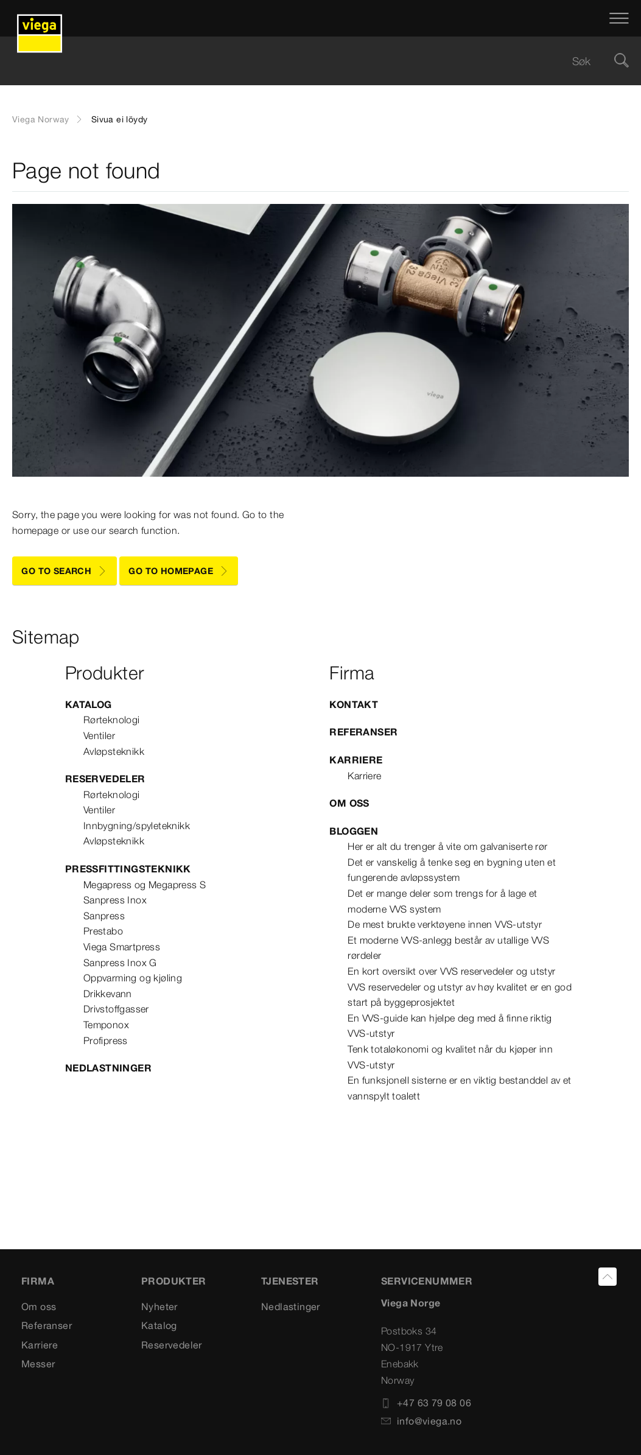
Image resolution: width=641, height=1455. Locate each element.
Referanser (363, 732)
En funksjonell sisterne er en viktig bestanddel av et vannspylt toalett (459, 1088)
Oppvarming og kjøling (132, 978)
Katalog (88, 704)
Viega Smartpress (121, 947)
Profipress (105, 1040)
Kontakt (353, 704)
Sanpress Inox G (120, 962)
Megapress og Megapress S (144, 884)
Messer (38, 1364)
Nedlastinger (290, 1306)
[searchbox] (310, 61)
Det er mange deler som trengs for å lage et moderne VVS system (442, 901)
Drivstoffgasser (116, 1009)
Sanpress (104, 916)
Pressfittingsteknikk (128, 869)
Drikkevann (107, 993)
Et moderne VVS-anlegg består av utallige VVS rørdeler (448, 948)
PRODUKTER (173, 1281)
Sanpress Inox (115, 900)
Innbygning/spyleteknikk (136, 825)
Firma (37, 1281)
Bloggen (353, 831)
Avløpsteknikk (113, 751)
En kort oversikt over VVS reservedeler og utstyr (451, 971)
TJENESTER (290, 1281)
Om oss (349, 803)
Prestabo (103, 931)
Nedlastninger (108, 1068)
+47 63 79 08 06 (426, 1403)
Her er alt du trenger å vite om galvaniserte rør (447, 846)
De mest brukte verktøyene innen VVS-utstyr (445, 924)
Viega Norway (40, 119)
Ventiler (99, 735)
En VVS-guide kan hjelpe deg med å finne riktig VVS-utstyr (450, 1026)
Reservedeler (105, 779)
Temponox (106, 1024)
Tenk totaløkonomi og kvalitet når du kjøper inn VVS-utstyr (450, 1057)
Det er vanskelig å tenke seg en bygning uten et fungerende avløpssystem (452, 870)
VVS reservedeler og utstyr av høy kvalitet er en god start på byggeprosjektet (460, 995)
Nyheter (159, 1306)
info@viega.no (421, 1421)
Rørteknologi (111, 719)
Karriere (355, 760)
